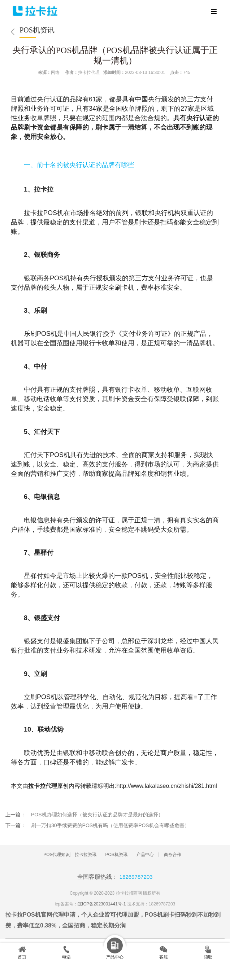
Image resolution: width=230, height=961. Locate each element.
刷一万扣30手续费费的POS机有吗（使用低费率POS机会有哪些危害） (110, 825)
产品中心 (145, 854)
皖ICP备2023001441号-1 (102, 904)
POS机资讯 (37, 30)
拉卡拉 (43, 189)
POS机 (53, 212)
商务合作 (172, 854)
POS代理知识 (56, 854)
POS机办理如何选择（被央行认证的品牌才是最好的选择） (97, 814)
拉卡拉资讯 (85, 854)
